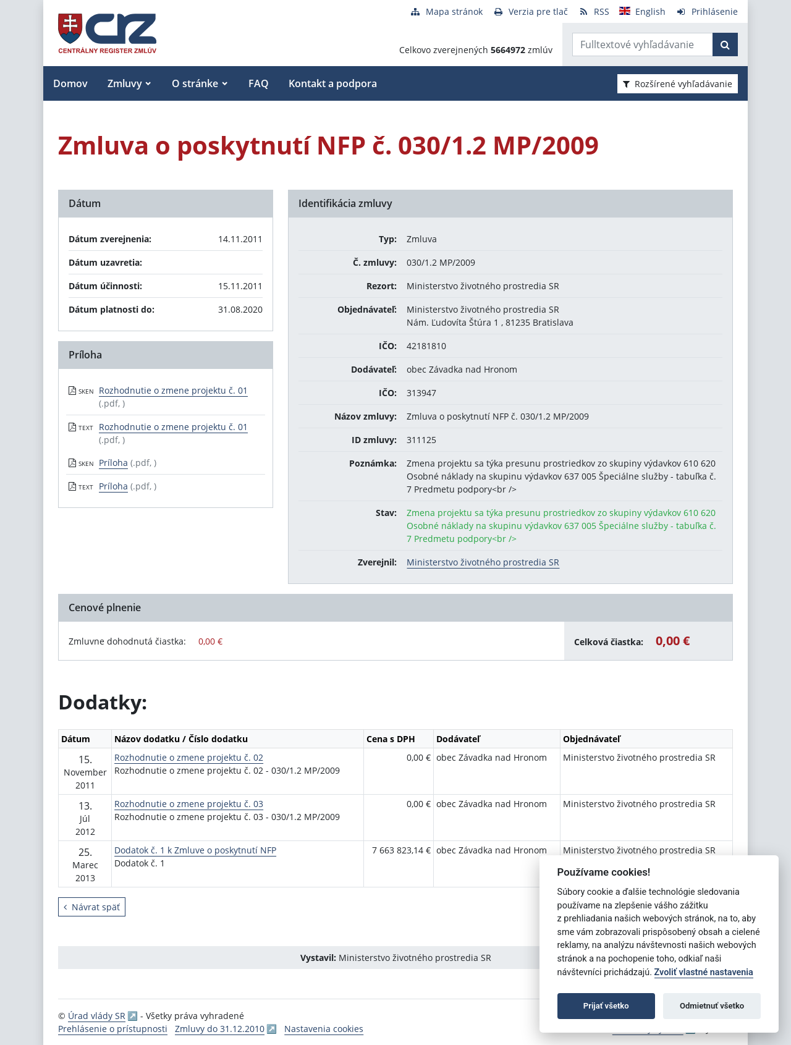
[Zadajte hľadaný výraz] (642, 44)
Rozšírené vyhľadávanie (677, 84)
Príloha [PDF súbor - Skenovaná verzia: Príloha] (113, 462)
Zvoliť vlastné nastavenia (703, 972)
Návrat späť (92, 907)
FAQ (258, 83)
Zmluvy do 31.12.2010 (219, 1028)
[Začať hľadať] (725, 44)
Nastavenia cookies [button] (323, 1028)
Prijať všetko (606, 1005)
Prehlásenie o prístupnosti (112, 1028)
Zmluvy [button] (125, 83)
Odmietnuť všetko (712, 1005)
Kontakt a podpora (333, 83)
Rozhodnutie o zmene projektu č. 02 (188, 757)
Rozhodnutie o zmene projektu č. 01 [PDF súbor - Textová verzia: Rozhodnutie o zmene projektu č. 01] (173, 427)
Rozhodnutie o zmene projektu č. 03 (188, 804)
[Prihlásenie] (706, 11)
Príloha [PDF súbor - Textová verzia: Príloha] (113, 486)
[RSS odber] (593, 11)
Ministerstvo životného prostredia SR (483, 562)
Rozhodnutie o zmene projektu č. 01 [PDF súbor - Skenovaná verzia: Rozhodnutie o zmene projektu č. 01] (173, 390)
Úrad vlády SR (96, 1016)
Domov (70, 83)
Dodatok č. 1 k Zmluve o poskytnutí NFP (195, 850)
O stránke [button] (195, 83)
